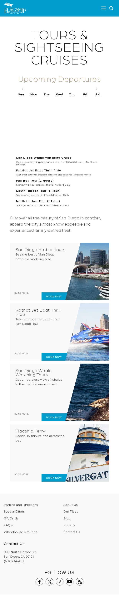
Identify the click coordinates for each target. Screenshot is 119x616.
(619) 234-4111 (14, 561)
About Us (70, 505)
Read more (25, 296)
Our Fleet (70, 511)
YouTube (69, 581)
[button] (112, 8)
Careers (69, 525)
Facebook (39, 581)
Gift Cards (11, 518)
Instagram (59, 581)
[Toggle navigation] (103, 8)
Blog (67, 518)
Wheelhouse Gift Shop (20, 532)
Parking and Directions (21, 505)
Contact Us (71, 532)
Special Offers (14, 511)
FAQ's (8, 525)
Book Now (51, 296)
